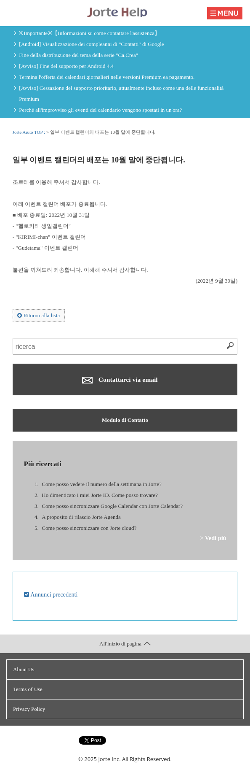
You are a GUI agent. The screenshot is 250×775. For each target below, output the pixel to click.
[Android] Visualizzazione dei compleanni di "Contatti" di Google (91, 44)
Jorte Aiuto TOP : (29, 132)
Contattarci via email (119, 379)
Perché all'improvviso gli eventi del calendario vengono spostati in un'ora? (100, 110)
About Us (23, 669)
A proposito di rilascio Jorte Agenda (81, 517)
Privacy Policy (29, 709)
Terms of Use (28, 689)
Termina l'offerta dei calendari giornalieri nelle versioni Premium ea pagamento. (106, 77)
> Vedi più (213, 538)
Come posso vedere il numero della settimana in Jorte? (101, 484)
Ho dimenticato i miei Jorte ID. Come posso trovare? (99, 495)
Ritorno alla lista (38, 315)
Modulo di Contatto (125, 420)
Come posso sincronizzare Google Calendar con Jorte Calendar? (112, 506)
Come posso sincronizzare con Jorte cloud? (89, 528)
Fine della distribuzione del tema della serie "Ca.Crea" (78, 55)
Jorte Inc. (109, 759)
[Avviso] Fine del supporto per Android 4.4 (66, 66)
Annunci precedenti (50, 594)
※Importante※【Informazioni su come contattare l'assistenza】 (89, 33)
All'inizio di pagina (125, 643)
